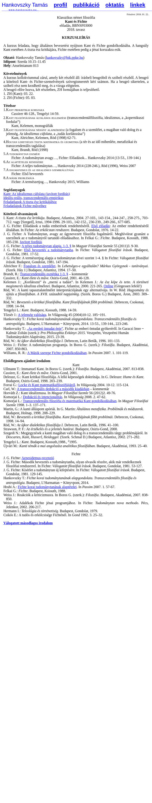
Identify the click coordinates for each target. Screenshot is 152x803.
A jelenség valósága (32, 315)
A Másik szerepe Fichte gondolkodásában (57, 353)
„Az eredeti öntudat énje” (45, 328)
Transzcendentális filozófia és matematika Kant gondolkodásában (69, 401)
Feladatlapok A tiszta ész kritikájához (30, 202)
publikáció (86, 5)
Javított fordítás (31, 242)
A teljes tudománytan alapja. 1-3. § (47, 246)
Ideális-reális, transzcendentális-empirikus (33, 198)
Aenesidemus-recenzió (38, 458)
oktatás (114, 5)
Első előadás (100, 226)
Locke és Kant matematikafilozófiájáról (46, 385)
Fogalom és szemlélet (39, 266)
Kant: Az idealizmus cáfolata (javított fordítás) (36, 194)
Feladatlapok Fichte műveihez (24, 206)
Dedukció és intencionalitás (42, 397)
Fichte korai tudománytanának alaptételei (47, 487)
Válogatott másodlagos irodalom (28, 523)
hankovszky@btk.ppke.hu (64, 57)
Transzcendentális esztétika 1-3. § (44, 274)
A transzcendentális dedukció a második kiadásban (53, 389)
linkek (137, 5)
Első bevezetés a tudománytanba (48, 250)
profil (60, 5)
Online (108, 286)
